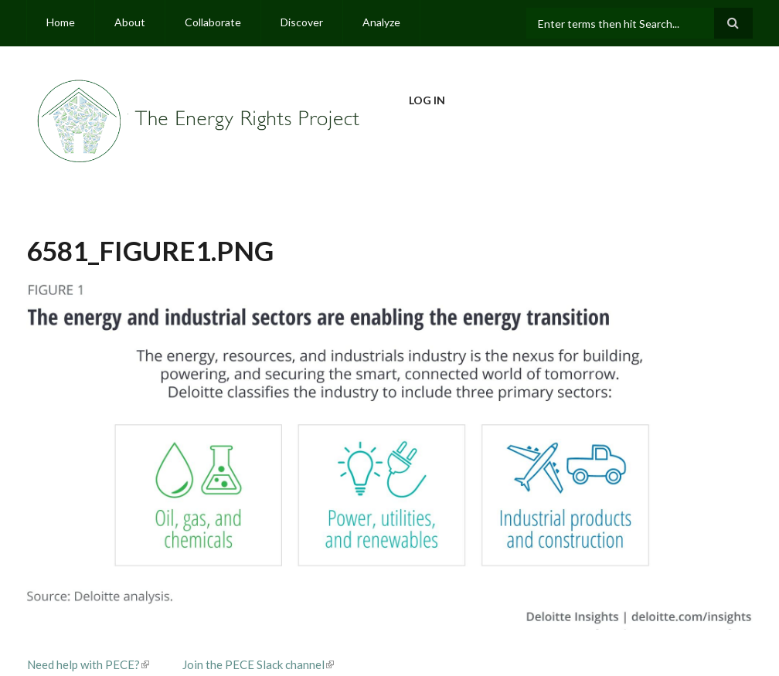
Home (60, 22)
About (129, 22)
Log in (427, 100)
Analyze (381, 22)
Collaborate (213, 22)
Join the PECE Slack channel (258, 664)
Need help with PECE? (88, 664)
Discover (302, 22)
